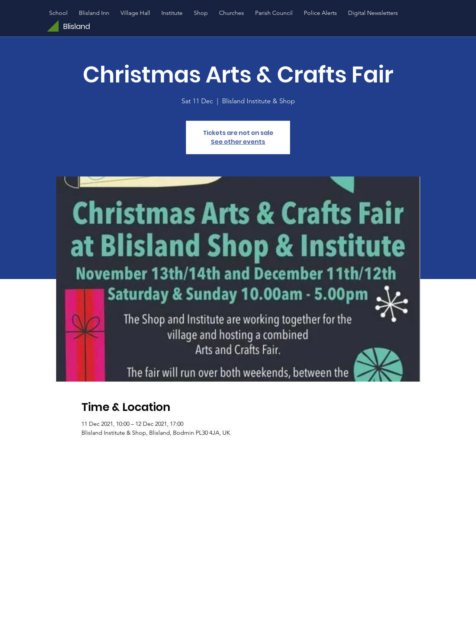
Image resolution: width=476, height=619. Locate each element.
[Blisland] (95, 26)
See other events (238, 141)
